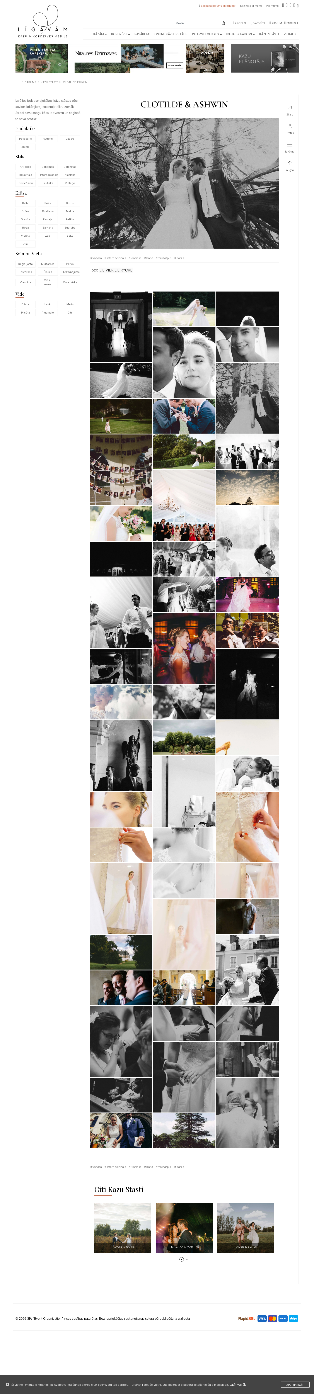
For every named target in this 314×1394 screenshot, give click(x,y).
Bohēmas (48, 166)
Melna (70, 211)
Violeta (25, 235)
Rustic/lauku (26, 183)
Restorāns (25, 272)
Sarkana (48, 227)
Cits (70, 312)
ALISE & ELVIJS (246, 1246)
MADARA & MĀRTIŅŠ (185, 1246)
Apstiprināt (295, 1385)
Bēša (47, 203)
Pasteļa (48, 219)
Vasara (70, 138)
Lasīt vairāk (238, 1384)
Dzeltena (48, 211)
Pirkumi (276, 23)
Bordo (70, 203)
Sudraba (70, 227)
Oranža (25, 219)
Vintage (70, 183)
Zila (25, 244)
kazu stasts (49, 82)
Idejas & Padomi (240, 34)
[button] (181, 1259)
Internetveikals (207, 34)
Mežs (70, 304)
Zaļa (48, 235)
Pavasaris (25, 138)
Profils (239, 23)
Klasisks (70, 174)
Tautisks (47, 183)
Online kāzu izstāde (170, 34)
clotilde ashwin (75, 82)
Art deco (25, 166)
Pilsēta (25, 312)
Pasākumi (142, 34)
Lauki (47, 304)
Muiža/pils (48, 264)
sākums (30, 82)
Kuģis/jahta (25, 264)
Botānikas (70, 166)
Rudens (48, 138)
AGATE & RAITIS (124, 1246)
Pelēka (70, 219)
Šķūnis (48, 272)
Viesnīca (25, 282)
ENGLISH (291, 23)
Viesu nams (47, 282)
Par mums (272, 5)
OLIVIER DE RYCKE (115, 270)
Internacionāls (49, 174)
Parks (70, 264)
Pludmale (48, 312)
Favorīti (258, 23)
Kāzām (99, 34)
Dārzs (25, 304)
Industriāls (25, 174)
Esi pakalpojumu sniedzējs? (219, 5)
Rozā (25, 227)
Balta (25, 203)
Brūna (25, 211)
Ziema (25, 146)
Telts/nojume (71, 272)
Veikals (290, 34)
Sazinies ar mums (251, 5)
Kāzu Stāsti (269, 34)
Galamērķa (70, 282)
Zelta (70, 235)
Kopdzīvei (120, 34)
